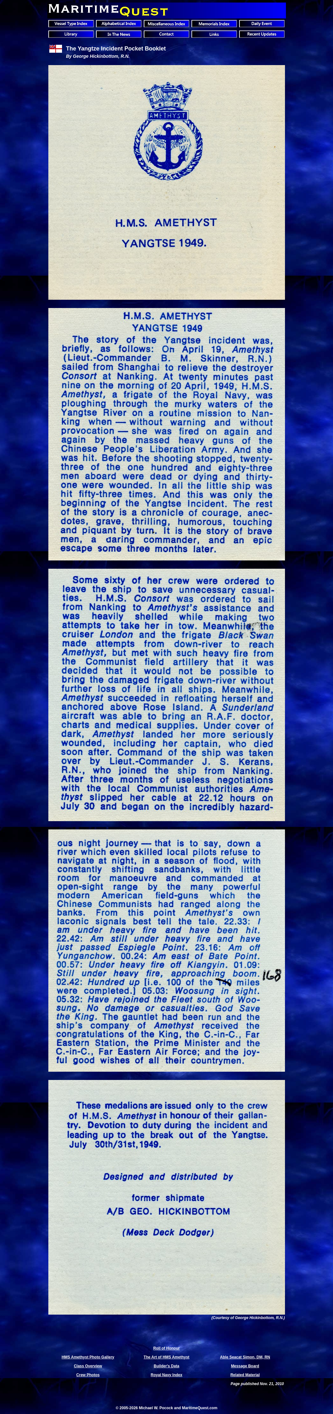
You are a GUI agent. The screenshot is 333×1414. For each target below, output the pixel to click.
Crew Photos (88, 1375)
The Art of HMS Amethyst (167, 1357)
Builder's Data (166, 1366)
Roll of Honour (166, 1348)
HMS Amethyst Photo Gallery (88, 1357)
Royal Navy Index (166, 1375)
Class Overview (88, 1366)
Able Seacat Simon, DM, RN (245, 1357)
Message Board (245, 1366)
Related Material (245, 1375)
